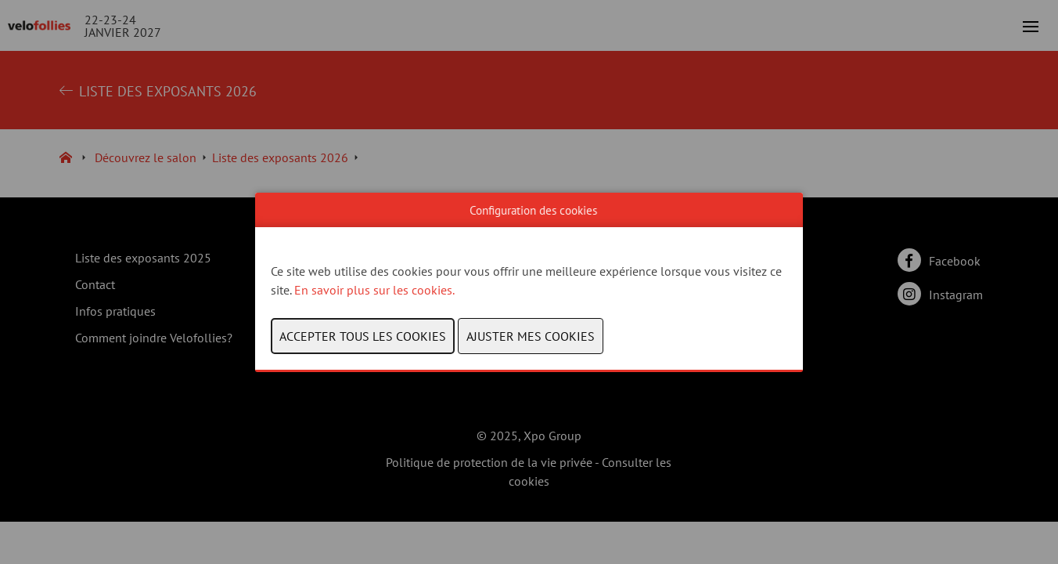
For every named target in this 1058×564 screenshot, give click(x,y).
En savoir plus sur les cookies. (375, 290)
